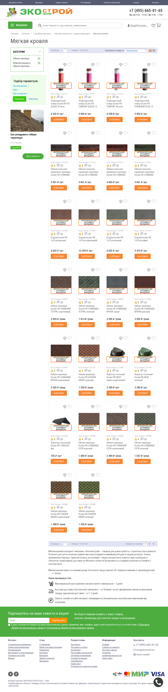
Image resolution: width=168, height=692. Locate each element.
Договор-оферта (109, 650)
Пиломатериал (14, 650)
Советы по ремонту (110, 647)
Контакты (155, 2)
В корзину (59, 119)
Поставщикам (86, 2)
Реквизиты (44, 650)
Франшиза (44, 661)
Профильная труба (16, 655)
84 (153, 544)
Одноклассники (16, 674)
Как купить (75, 644)
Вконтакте (10, 674)
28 (145, 544)
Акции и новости (62, 2)
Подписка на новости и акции (84, 666)
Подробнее (15, 148)
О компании (44, 644)
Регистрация (143, 25)
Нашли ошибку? (142, 654)
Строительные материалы (19, 644)
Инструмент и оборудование (20, 653)
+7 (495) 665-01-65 (146, 10)
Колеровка (76, 650)
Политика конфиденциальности (112, 654)
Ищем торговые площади (50, 647)
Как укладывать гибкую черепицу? (24, 136)
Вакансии (43, 655)
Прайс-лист (76, 664)
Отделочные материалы (18, 647)
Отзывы (136, 2)
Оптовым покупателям (112, 2)
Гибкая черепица (21, 58)
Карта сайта (107, 658)
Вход (133, 25)
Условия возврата (79, 658)
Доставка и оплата (15, 2)
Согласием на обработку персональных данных (70, 627)
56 (149, 544)
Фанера (11, 658)
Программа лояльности (81, 653)
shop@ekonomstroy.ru (144, 650)
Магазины (39, 2)
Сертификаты (77, 661)
